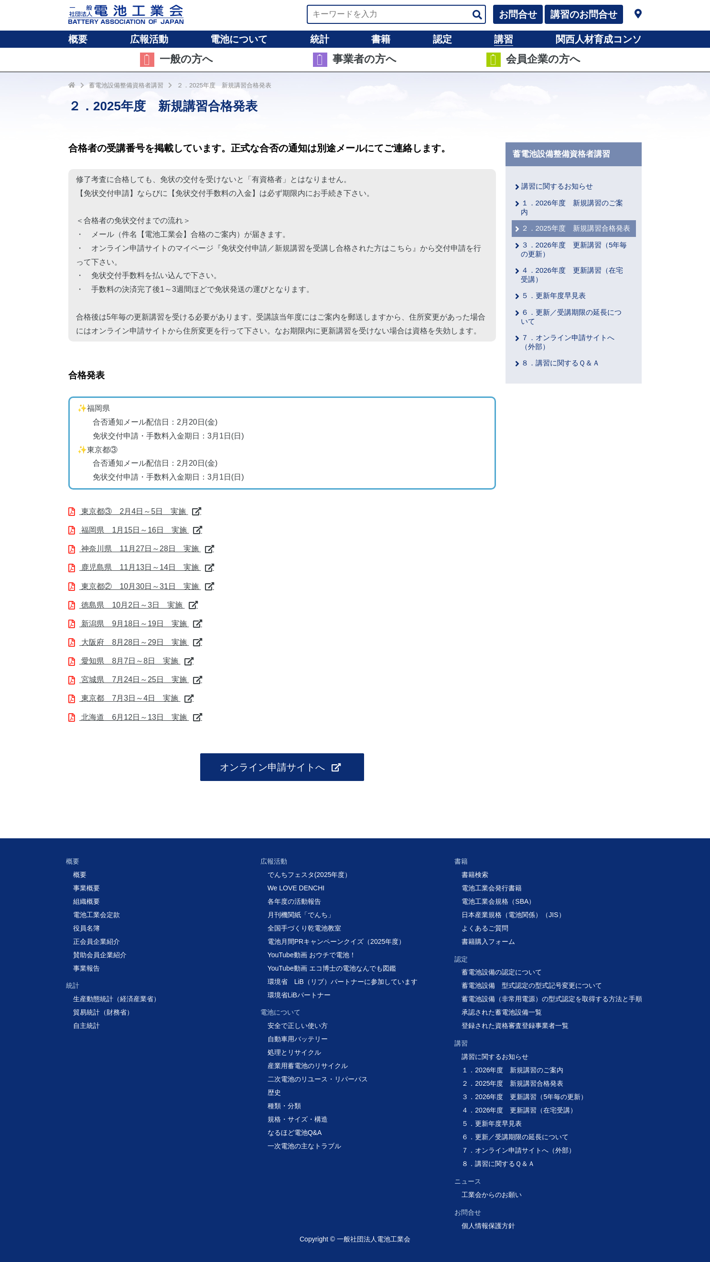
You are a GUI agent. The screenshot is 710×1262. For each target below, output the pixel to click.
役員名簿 (86, 928)
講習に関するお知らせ (557, 186)
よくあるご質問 (485, 928)
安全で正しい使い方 (298, 1025)
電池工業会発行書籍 (492, 888)
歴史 (274, 1092)
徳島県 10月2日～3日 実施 (131, 605)
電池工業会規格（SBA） (498, 901)
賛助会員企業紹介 (100, 955)
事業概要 (86, 888)
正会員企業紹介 (96, 941)
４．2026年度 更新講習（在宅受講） (519, 1110)
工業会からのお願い (492, 1194)
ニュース (467, 1181)
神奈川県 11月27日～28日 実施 (140, 549)
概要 (77, 39)
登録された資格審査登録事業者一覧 (515, 1025)
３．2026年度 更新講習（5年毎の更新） (524, 1097)
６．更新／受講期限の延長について (515, 1137)
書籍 (380, 39)
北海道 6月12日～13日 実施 (134, 717)
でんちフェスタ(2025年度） (310, 874)
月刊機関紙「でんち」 (301, 915)
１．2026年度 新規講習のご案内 (512, 1070)
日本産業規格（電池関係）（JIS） (513, 915)
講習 (503, 39)
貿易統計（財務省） (103, 1012)
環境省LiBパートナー (299, 995)
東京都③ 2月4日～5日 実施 (133, 511)
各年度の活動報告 (294, 901)
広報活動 (149, 39)
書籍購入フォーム (488, 941)
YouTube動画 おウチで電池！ (312, 955)
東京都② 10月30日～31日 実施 (140, 586)
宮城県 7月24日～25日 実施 (134, 679)
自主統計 (86, 1025)
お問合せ (518, 14)
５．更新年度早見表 (553, 295)
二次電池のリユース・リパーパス (318, 1079)
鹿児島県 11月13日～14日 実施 (140, 567)
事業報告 (86, 968)
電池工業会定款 (96, 915)
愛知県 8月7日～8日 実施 (130, 661)
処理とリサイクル (294, 1052)
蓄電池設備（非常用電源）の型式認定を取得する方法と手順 (552, 999)
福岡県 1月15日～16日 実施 (134, 530)
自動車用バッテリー (298, 1039)
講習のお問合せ (583, 14)
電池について (239, 39)
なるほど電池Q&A (295, 1132)
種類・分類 (284, 1106)
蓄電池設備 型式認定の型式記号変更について (532, 985)
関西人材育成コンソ (599, 39)
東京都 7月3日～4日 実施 (130, 698)
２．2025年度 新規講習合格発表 (224, 85)
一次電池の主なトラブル (304, 1146)
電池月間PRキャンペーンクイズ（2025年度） (337, 941)
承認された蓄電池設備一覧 (502, 1012)
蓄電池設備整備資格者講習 (126, 85)
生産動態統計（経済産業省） (116, 999)
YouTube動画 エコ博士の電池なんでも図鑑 (332, 968)
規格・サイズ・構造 (298, 1119)
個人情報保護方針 (488, 1226)
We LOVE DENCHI (296, 888)
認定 (442, 39)
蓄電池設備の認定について (502, 972)
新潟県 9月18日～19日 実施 (134, 624)
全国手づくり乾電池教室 (304, 928)
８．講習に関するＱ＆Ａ (560, 363)
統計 (319, 39)
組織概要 (86, 901)
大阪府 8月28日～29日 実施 (134, 642)
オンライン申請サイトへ (274, 767)
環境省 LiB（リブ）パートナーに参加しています (343, 981)
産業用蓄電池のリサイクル (308, 1065)
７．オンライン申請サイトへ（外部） (518, 1150)
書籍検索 (475, 874)
